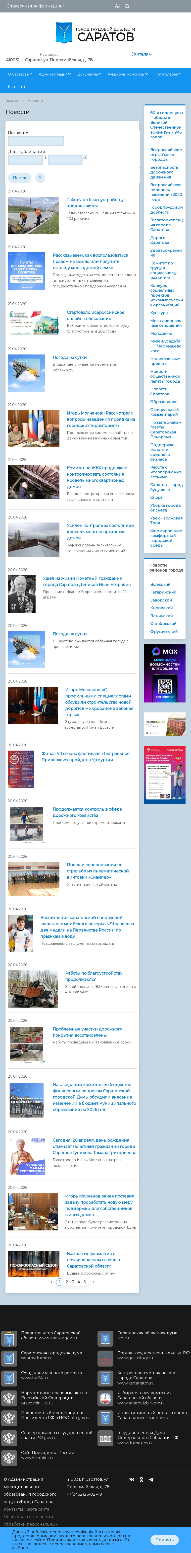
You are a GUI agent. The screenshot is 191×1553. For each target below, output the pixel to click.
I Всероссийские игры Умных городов (166, 152)
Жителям (142, 54)
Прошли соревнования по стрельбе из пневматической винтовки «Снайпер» (98, 871)
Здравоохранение (166, 253)
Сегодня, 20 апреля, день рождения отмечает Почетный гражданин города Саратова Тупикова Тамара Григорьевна (94, 1146)
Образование (164, 401)
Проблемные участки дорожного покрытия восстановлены (87, 1032)
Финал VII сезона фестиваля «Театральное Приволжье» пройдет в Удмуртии (86, 756)
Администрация (53, 74)
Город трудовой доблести (166, 210)
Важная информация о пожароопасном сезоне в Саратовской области (93, 1260)
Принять (164, 1540)
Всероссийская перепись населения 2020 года (166, 192)
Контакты (16, 87)
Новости (35, 100)
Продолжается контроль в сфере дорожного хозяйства (87, 812)
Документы (87, 74)
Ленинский (161, 615)
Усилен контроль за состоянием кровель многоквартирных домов (100, 531)
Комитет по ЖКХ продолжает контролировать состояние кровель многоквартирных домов (97, 477)
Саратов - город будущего (166, 487)
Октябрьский (163, 623)
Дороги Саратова (159, 240)
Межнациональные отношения (166, 323)
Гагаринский (163, 592)
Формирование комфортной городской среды (166, 538)
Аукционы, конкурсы (126, 74)
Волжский (160, 584)
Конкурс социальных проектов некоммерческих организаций (166, 295)
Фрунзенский (164, 631)
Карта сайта (37, 1509)
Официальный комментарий (164, 412)
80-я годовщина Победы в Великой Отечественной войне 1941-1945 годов (166, 125)
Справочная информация (34, 6)
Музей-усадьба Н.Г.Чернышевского (165, 346)
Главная (12, 100)
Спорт (156, 497)
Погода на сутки (70, 357)
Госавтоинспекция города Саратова (166, 225)
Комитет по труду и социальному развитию (163, 270)
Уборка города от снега (165, 508)
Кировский (161, 607)
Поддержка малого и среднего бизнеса (162, 452)
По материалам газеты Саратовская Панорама (165, 429)
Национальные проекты (165, 361)
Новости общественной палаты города (165, 376)
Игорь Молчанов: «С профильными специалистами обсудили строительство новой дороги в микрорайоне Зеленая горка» (99, 702)
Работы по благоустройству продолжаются (95, 202)
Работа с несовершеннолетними (165, 472)
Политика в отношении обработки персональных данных (30, 1524)
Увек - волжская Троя (166, 520)
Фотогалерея (166, 74)
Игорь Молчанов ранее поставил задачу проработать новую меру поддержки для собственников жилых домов (99, 1205)
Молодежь (161, 333)
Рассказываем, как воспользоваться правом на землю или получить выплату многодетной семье (90, 261)
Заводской (161, 600)
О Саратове (18, 74)
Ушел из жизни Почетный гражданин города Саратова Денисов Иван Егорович (87, 581)
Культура (159, 312)
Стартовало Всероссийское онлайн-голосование (95, 315)
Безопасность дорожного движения (164, 172)
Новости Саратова (159, 391)
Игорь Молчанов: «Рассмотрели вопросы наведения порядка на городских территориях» (101, 419)
